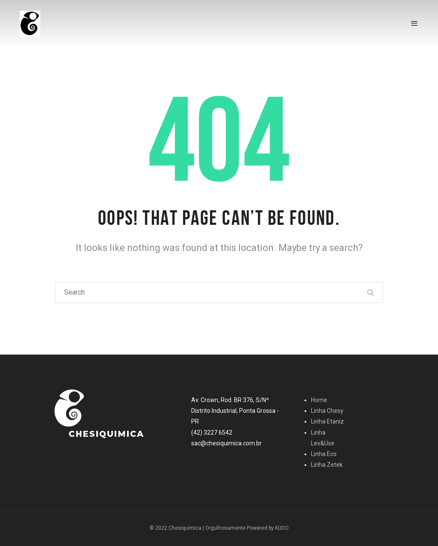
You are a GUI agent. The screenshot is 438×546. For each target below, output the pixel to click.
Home (319, 400)
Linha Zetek (327, 464)
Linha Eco (324, 454)
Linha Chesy (327, 410)
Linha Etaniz (327, 421)
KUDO (282, 528)
